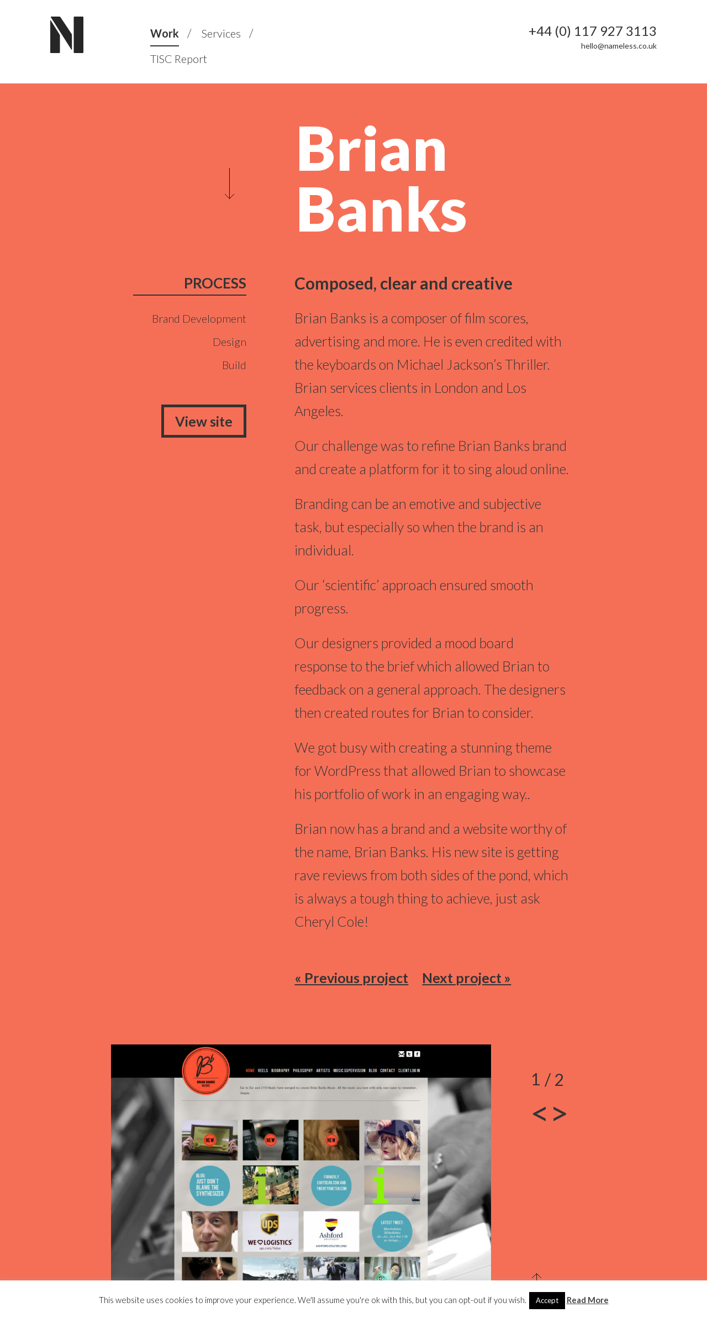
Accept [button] (547, 1300)
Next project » (466, 977)
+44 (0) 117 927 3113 (593, 31)
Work (164, 33)
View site (204, 421)
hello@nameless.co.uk (619, 45)
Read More (588, 1300)
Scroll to (229, 183)
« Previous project (351, 977)
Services (221, 33)
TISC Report (178, 58)
